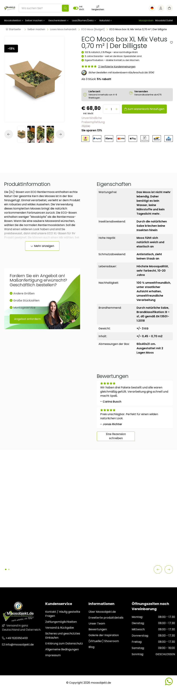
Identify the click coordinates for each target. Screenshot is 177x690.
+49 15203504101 (17, 638)
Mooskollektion (12, 20)
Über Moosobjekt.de (102, 612)
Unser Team (96, 623)
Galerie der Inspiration (103, 635)
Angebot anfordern (27, 319)
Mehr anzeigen (44, 246)
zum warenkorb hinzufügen (146, 109)
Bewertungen (97, 629)
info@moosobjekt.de (20, 645)
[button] (9, 134)
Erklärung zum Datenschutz (64, 643)
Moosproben (146, 20)
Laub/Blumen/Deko (83, 20)
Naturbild (104, 20)
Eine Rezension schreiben (116, 436)
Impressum (53, 655)
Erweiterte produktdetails (105, 618)
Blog (91, 647)
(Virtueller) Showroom (103, 641)
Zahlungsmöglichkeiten (61, 622)
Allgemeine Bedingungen (62, 649)
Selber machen (34, 20)
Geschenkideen (57, 20)
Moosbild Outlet (164, 20)
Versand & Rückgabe (59, 628)
